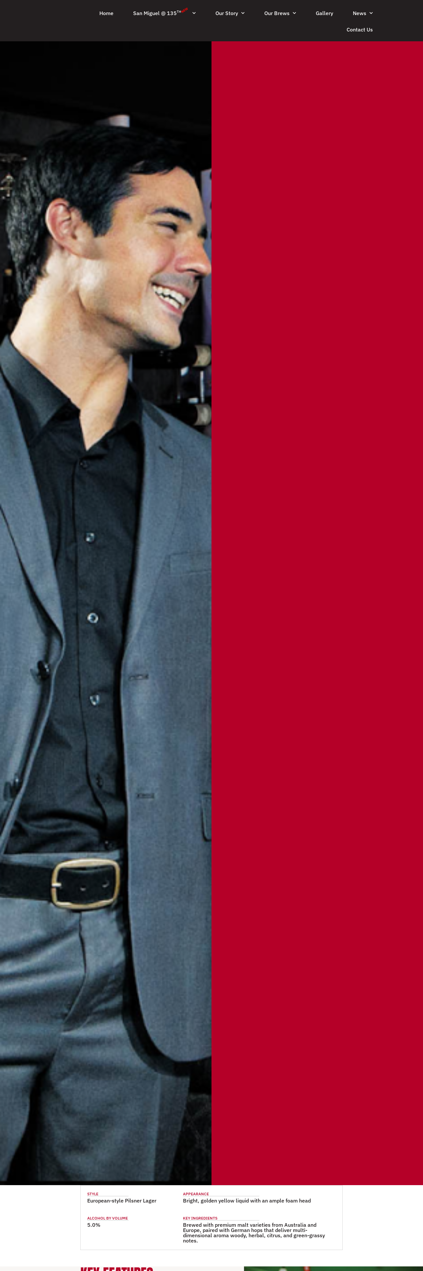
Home (106, 13)
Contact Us (360, 29)
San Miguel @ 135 (164, 12)
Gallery (324, 13)
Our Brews (280, 13)
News (363, 13)
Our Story (230, 13)
